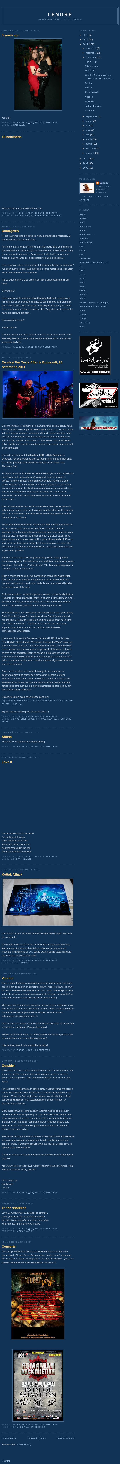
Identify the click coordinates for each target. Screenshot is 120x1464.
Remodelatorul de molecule (93, 306)
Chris (82, 254)
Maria (82, 278)
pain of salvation (23, 1231)
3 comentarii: (43, 1050)
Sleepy (82, 314)
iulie (88, 125)
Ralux (82, 298)
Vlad (81, 326)
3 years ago (10, 35)
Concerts (9, 1246)
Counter (6, 1461)
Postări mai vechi (65, 1438)
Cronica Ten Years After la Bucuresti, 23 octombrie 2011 (32, 365)
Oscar (82, 290)
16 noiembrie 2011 (23, 216)
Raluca (82, 294)
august (89, 121)
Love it (7, 762)
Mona (82, 286)
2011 (86, 44)
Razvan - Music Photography (94, 302)
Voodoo (7, 978)
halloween (19, 125)
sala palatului (49, 719)
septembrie (92, 116)
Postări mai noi (9, 1438)
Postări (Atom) (23, 1444)
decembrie (91, 48)
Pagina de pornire (37, 1438)
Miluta (82, 282)
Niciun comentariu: (46, 123)
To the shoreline (14, 1208)
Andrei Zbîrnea (87, 234)
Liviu (30, 951)
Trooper (40, 1427)
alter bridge (42, 216)
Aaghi (82, 214)
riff (37, 719)
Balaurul (83, 238)
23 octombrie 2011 (23, 719)
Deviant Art (85, 258)
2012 (86, 39)
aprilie (89, 139)
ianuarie (90, 153)
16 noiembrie (12, 137)
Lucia (82, 274)
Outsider (8, 1065)
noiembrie (91, 52)
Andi (81, 222)
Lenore (60, 14)
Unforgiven (10, 231)
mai (88, 134)
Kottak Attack (12, 874)
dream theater (22, 859)
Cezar (82, 250)
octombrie (91, 57)
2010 (86, 158)
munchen (56, 216)
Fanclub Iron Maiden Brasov (93, 262)
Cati (81, 246)
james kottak (21, 963)
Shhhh (7, 737)
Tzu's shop (84, 322)
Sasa (82, 310)
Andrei (82, 230)
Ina (81, 266)
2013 (86, 35)
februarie (90, 148)
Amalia (82, 218)
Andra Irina (85, 226)
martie (89, 144)
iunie (88, 130)
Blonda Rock (85, 242)
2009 (86, 163)
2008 (86, 168)
